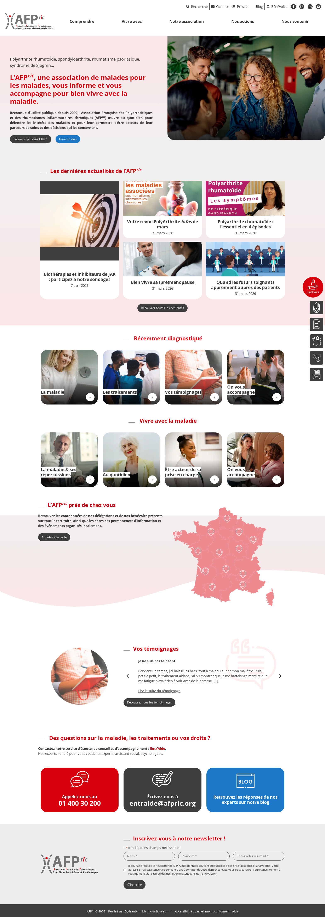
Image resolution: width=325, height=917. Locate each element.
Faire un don (68, 139)
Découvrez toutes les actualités (162, 308)
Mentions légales (154, 911)
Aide (235, 911)
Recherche (197, 6)
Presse (242, 6)
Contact (222, 6)
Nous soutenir (295, 21)
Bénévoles (279, 6)
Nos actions (242, 21)
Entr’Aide (157, 748)
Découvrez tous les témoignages (149, 702)
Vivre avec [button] (132, 21)
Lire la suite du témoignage (159, 691)
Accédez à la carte (54, 537)
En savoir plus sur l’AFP (30, 139)
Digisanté (131, 911)
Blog (259, 6)
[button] (128, 676)
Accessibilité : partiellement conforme (201, 911)
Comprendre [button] (82, 21)
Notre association (186, 21)
